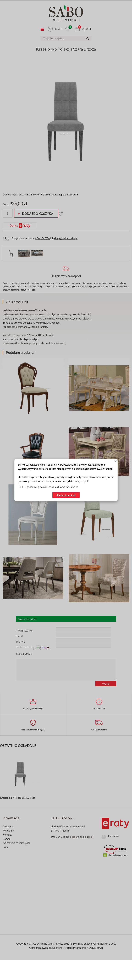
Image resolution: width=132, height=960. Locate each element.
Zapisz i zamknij (66, 495)
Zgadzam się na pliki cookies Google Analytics (51, 486)
